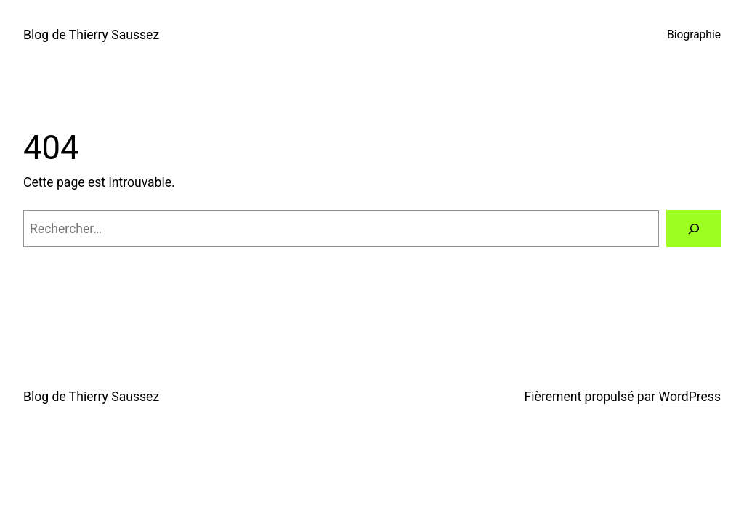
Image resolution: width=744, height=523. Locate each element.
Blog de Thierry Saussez (91, 35)
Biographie (694, 34)
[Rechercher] (693, 228)
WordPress (690, 396)
